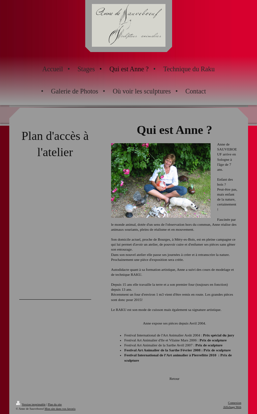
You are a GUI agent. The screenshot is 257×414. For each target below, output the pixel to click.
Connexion (234, 402)
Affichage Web (232, 407)
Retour (174, 379)
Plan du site (55, 404)
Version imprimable (31, 404)
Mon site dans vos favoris (59, 408)
